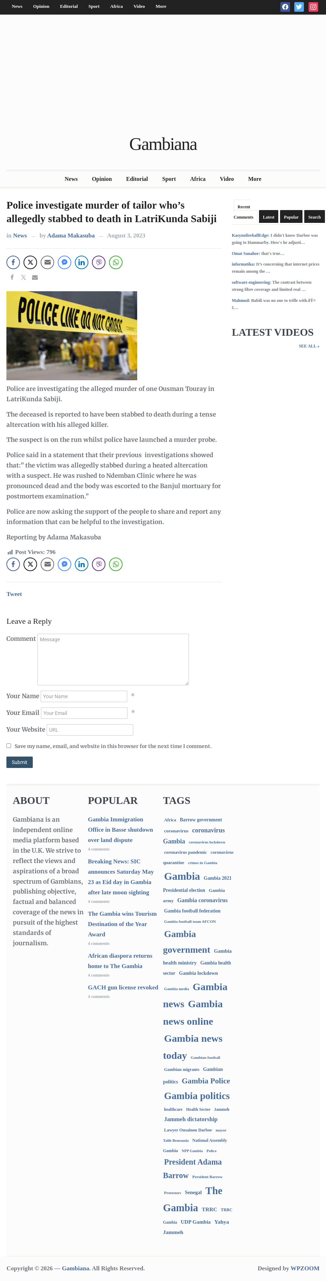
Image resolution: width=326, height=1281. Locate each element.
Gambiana (163, 144)
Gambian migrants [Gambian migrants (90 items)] (181, 1069)
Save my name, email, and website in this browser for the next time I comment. (113, 746)
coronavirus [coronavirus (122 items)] (176, 830)
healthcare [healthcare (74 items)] (173, 1109)
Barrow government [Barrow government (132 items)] (201, 819)
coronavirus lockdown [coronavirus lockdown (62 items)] (207, 842)
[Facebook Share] (13, 262)
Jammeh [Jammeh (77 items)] (221, 1109)
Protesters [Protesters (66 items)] (172, 1193)
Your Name (22, 696)
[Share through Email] (47, 262)
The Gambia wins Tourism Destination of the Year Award (122, 924)
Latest (268, 217)
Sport (93, 6)
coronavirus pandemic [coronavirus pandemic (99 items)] (185, 852)
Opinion (41, 6)
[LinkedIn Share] (81, 262)
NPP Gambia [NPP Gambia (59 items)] (192, 1151)
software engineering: (251, 282)
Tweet (14, 594)
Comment (21, 639)
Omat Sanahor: (246, 253)
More (161, 6)
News (17, 6)
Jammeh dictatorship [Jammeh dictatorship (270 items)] (190, 1119)
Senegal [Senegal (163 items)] (193, 1192)
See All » (309, 346)
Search (314, 217)
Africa (116, 6)
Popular (291, 217)
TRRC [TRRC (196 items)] (209, 1209)
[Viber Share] (98, 262)
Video (139, 6)
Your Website (25, 729)
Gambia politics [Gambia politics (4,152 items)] (196, 1096)
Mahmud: (241, 300)
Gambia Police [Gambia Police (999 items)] (206, 1081)
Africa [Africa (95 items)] (170, 819)
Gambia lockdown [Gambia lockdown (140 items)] (198, 973)
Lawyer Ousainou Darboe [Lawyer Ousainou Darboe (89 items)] (188, 1130)
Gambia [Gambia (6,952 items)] (182, 876)
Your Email (23, 713)
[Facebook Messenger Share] (64, 262)
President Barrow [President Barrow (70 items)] (207, 1177)
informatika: (243, 264)
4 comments (99, 849)
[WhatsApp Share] (116, 262)
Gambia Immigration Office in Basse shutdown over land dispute (120, 829)
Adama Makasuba (71, 235)
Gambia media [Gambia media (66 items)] (176, 989)
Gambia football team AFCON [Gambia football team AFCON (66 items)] (190, 921)
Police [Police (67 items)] (211, 1151)
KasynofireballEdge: (251, 235)
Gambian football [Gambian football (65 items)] (205, 1057)
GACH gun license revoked (123, 987)
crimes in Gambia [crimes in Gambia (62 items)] (202, 863)
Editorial (69, 6)
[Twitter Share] (30, 262)
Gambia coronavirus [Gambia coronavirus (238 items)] (202, 900)
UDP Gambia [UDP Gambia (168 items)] (196, 1222)
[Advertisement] (163, 75)
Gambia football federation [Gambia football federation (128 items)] (192, 911)
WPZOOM (304, 1268)
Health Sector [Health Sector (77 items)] (198, 1109)
